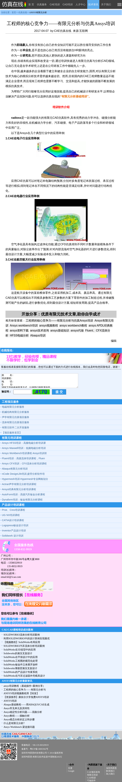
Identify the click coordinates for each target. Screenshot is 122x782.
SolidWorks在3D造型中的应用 (20, 649)
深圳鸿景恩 (111, 768)
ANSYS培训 (10, 701)
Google (71, 771)
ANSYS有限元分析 (38, 12)
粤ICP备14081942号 (39, 749)
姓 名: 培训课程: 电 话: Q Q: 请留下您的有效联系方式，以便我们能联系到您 (40, 380)
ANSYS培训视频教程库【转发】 (21, 693)
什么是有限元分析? (14, 723)
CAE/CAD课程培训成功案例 (17, 629)
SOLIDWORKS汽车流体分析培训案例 (24, 646)
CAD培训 (68, 4)
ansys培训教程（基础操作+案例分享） (24, 686)
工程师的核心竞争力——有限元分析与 (25, 689)
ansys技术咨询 (39, 330)
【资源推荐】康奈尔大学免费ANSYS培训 (26, 697)
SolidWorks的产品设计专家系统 (21, 672)
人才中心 (80, 4)
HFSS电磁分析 (19, 335)
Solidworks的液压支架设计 (18, 653)
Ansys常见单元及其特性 (17, 708)
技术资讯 (93, 4)
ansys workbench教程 (73, 325)
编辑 (114, 340)
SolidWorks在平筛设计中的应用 (21, 657)
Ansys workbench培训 (24, 325)
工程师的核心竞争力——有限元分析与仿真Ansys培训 (59, 320)
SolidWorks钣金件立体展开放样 (21, 664)
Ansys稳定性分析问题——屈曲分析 (23, 712)
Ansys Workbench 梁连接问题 (19, 727)
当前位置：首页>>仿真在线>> (24, 12)
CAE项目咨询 (93, 772)
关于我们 (106, 4)
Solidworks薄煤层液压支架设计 (20, 668)
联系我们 (110, 771)
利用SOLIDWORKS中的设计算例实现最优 (27, 638)
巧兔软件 (91, 780)
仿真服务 (42, 4)
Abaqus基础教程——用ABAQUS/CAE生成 (26, 704)
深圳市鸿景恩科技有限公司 (34, 753)
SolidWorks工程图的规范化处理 (21, 661)
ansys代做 (77, 330)
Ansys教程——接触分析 (17, 715)
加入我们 (110, 774)
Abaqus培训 (38, 335)
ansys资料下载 (19, 330)
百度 (70, 768)
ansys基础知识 (59, 330)
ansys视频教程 (48, 325)
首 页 (31, 4)
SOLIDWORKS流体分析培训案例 (22, 634)
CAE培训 (55, 4)
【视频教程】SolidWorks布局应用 (22, 642)
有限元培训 (92, 775)
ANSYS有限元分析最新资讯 (17, 681)
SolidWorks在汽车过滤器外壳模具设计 (24, 675)
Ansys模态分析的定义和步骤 (19, 719)
